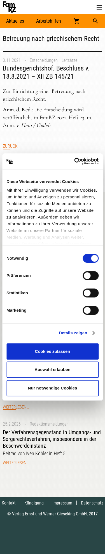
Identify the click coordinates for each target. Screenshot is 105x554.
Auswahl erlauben (52, 369)
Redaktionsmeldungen (49, 424)
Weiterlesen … (16, 407)
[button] (99, 7)
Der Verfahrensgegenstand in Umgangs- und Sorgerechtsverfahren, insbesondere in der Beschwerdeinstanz (52, 439)
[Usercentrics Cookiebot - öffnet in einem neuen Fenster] (75, 161)
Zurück (10, 146)
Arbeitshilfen (48, 21)
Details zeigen (73, 332)
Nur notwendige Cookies (52, 388)
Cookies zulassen (52, 351)
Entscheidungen (44, 60)
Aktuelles (15, 21)
